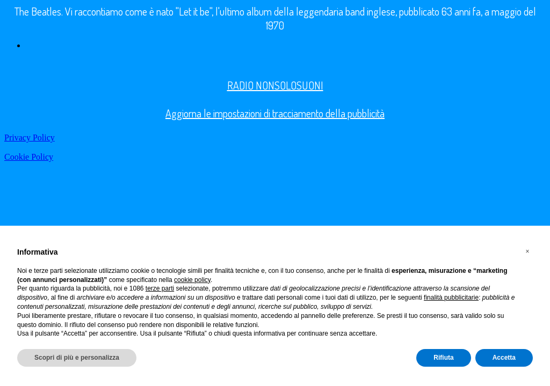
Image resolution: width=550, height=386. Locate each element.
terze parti (160, 288)
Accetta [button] (504, 357)
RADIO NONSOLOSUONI (275, 85)
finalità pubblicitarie (451, 297)
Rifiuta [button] (443, 357)
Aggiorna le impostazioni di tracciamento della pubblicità (275, 113)
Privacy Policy (29, 137)
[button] (527, 251)
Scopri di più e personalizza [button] (76, 357)
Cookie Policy (28, 156)
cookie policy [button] (192, 280)
